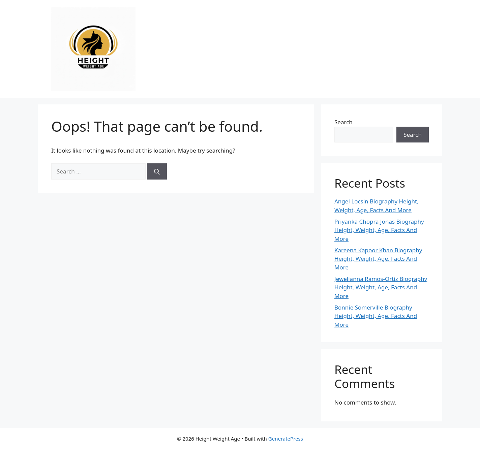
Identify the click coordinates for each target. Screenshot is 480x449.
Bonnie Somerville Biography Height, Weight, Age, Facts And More (375, 315)
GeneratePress (285, 438)
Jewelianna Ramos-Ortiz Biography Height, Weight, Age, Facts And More (380, 287)
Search (343, 122)
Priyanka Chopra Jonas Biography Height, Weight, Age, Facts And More (379, 230)
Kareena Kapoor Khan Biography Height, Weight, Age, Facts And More (378, 258)
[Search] (157, 171)
